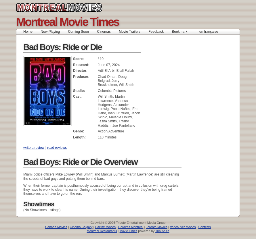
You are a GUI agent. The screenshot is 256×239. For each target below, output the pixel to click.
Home (28, 32)
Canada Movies (56, 227)
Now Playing (50, 32)
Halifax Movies (105, 227)
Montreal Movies (72, 7)
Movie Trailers (129, 32)
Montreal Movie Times (67, 22)
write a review (33, 148)
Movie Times (128, 231)
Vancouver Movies (183, 227)
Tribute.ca (162, 231)
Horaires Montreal (130, 227)
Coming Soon (78, 32)
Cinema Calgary (81, 227)
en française (208, 32)
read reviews (57, 148)
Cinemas (103, 32)
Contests (204, 227)
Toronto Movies (156, 227)
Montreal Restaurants (102, 231)
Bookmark (181, 32)
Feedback (156, 32)
